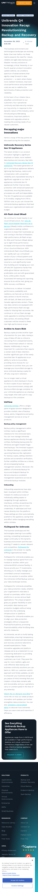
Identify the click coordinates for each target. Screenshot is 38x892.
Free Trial (24, 839)
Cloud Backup (26, 786)
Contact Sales (24, 3)
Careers (24, 831)
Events (4, 835)
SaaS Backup (26, 794)
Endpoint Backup (27, 790)
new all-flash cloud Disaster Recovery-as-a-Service (18, 223)
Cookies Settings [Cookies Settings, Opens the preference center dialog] (17, 885)
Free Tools (6, 839)
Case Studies (7, 827)
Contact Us (25, 827)
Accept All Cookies (17, 880)
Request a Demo (14, 755)
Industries (6, 786)
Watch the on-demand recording (17, 694)
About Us (24, 823)
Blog (3, 831)
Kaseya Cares (26, 835)
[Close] (32, 860)
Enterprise (6, 803)
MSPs (4, 807)
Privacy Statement (9, 850)
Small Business (7, 811)
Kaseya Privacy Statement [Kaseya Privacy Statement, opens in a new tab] (11, 875)
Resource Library (8, 823)
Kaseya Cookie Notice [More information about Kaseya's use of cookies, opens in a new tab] (9, 873)
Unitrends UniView (11, 406)
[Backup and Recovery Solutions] (8, 3)
